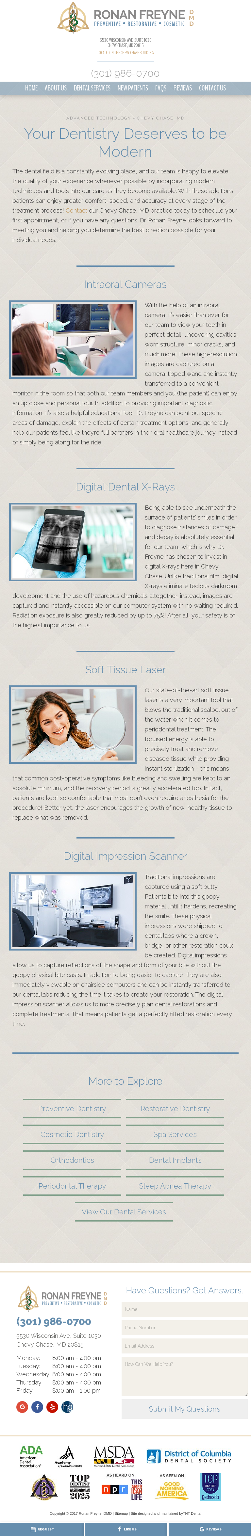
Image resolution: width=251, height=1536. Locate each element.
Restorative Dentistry (175, 1108)
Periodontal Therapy (72, 1186)
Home (31, 88)
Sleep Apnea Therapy (175, 1186)
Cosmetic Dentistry (72, 1134)
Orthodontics (72, 1160)
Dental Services (92, 88)
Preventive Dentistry (72, 1108)
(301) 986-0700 (125, 73)
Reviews (183, 88)
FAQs (160, 88)
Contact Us (212, 88)
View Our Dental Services (124, 1212)
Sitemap (121, 1513)
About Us (56, 88)
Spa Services (175, 1134)
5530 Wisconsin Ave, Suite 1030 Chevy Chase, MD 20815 (126, 43)
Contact (76, 210)
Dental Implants (175, 1160)
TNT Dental (192, 1513)
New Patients (133, 88)
